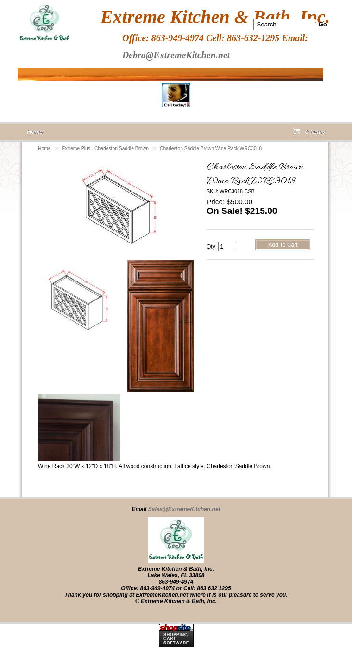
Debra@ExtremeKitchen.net (176, 55)
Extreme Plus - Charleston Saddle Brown (105, 148)
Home (44, 148)
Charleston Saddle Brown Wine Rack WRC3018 (211, 148)
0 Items (309, 133)
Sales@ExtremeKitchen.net (184, 509)
